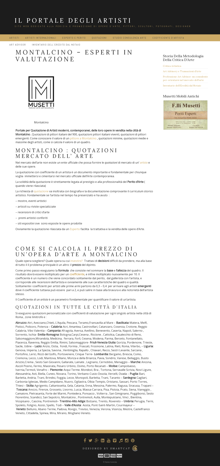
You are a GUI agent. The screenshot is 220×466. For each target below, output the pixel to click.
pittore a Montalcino (83, 138)
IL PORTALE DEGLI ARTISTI (73, 20)
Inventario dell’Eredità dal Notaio (182, 85)
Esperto (75, 229)
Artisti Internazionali (40, 37)
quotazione (41, 191)
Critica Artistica (172, 66)
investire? (76, 261)
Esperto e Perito (74, 37)
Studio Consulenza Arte (129, 37)
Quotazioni (99, 37)
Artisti (14, 37)
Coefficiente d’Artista (168, 37)
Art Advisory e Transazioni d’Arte (182, 71)
